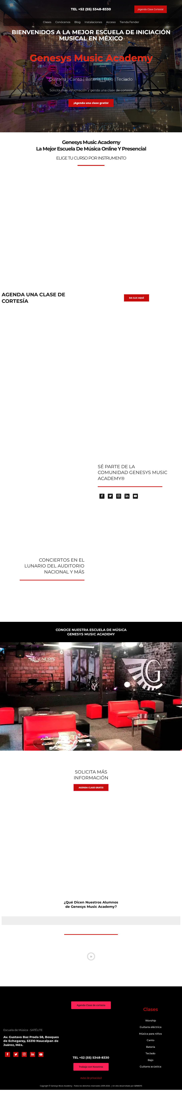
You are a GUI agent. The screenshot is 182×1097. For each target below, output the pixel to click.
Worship (150, 1027)
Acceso (111, 22)
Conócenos (62, 22)
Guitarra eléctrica (150, 1033)
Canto (150, 1047)
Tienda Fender (129, 22)
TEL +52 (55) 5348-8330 (91, 9)
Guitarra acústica (150, 1073)
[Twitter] (110, 501)
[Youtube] (135, 501)
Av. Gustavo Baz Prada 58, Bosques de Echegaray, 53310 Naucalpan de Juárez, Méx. (31, 1048)
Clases (47, 22)
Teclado (150, 1060)
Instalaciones (93, 22)
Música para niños (150, 1040)
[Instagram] (118, 501)
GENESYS (138, 1093)
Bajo (150, 1066)
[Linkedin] (127, 501)
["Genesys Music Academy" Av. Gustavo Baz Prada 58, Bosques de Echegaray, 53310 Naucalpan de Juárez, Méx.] (91, 1039)
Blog (77, 22)
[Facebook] (101, 501)
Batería (150, 1053)
